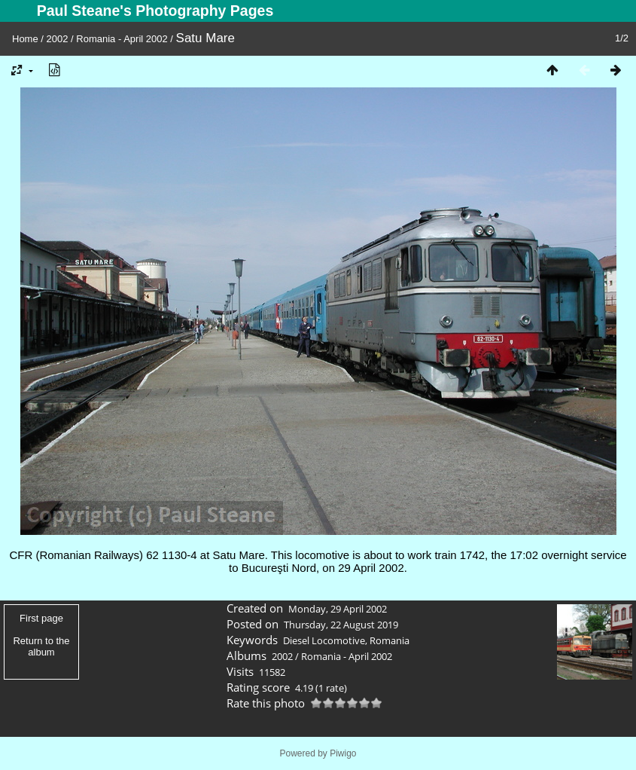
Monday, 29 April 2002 (337, 609)
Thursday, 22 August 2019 (341, 624)
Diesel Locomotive (324, 640)
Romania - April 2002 (121, 38)
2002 (57, 38)
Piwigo (343, 753)
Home (25, 38)
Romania (389, 640)
